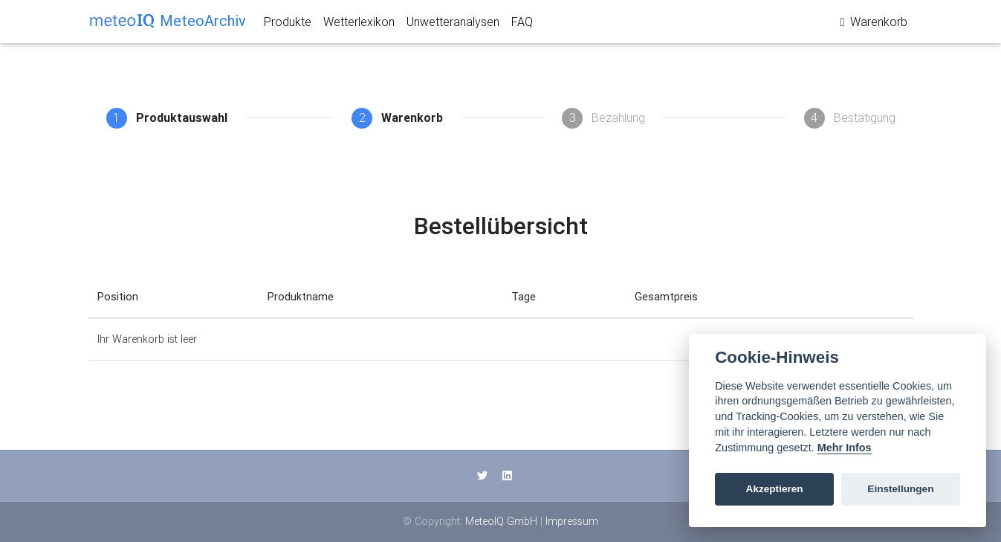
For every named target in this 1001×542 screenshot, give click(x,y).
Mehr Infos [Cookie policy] (844, 448)
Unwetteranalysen (452, 24)
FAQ (522, 24)
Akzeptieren (774, 488)
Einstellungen (900, 488)
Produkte (287, 24)
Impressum (571, 521)
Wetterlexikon (359, 24)
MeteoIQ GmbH (501, 521)
